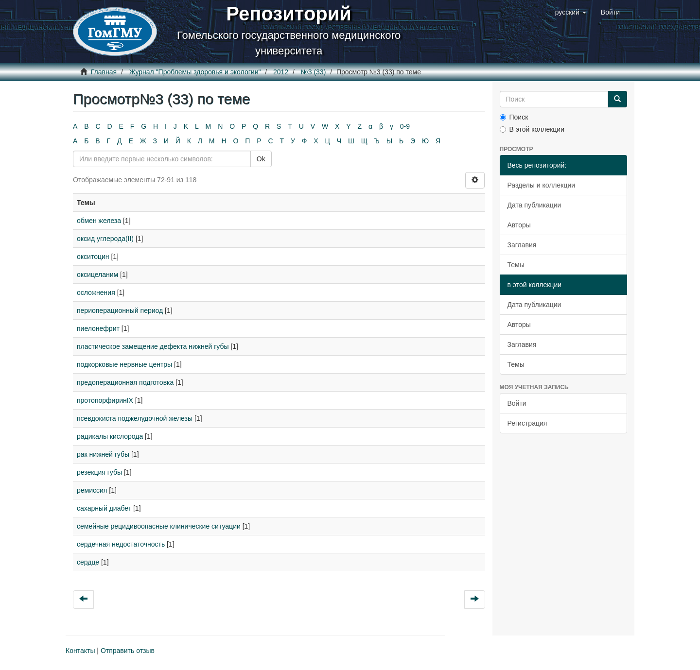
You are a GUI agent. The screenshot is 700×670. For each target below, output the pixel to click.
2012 (280, 72)
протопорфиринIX (105, 400)
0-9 (405, 126)
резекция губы (99, 472)
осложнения (96, 292)
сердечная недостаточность (121, 544)
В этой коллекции (532, 129)
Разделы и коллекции (542, 185)
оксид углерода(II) (105, 238)
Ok (261, 159)
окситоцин (93, 256)
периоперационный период (120, 310)
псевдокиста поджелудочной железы (134, 418)
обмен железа (99, 220)
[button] (571, 12)
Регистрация (527, 423)
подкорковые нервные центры (124, 364)
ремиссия (92, 490)
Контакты (80, 650)
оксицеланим (97, 274)
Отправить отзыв (128, 650)
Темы (516, 265)
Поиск (514, 117)
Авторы (519, 225)
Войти (517, 403)
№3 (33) (313, 72)
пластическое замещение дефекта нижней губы (153, 346)
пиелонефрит (98, 328)
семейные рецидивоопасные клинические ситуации (159, 526)
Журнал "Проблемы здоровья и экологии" (195, 72)
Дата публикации (534, 205)
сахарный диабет (104, 508)
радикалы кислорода (110, 436)
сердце (88, 562)
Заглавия (522, 245)
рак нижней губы (103, 454)
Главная (104, 72)
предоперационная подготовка (125, 382)
